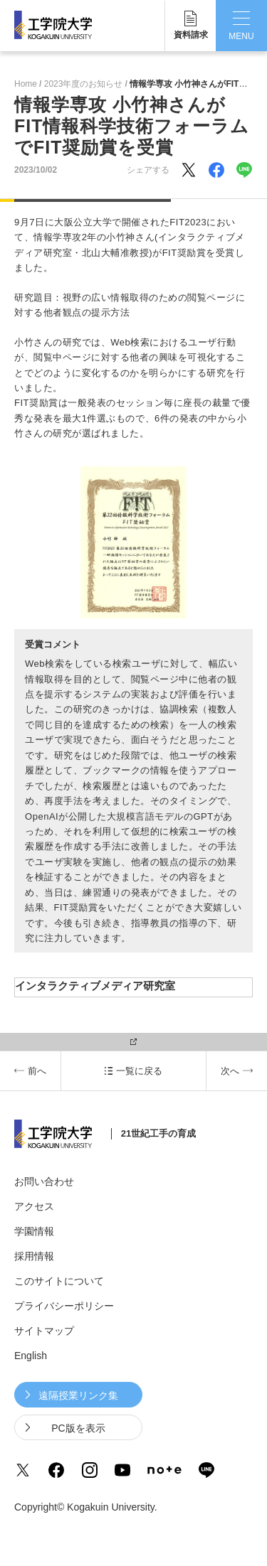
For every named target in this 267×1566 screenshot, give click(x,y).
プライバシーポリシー (64, 1306)
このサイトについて (59, 1281)
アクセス (34, 1206)
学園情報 (34, 1231)
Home (25, 84)
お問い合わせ (44, 1181)
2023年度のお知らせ (83, 84)
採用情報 (34, 1256)
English (30, 1355)
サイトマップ (44, 1330)
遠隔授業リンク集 (78, 1395)
